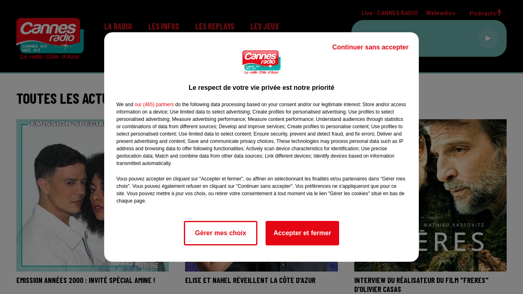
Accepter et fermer (302, 232)
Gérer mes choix (220, 232)
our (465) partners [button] (154, 104)
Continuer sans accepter (370, 47)
